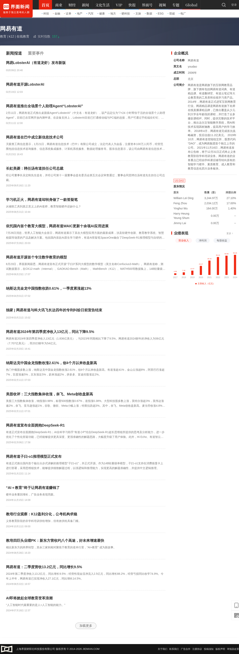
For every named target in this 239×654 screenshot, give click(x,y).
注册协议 (197, 649)
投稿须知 (209, 649)
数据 (148, 13)
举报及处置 (233, 649)
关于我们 (162, 649)
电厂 (182, 13)
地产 (78, 13)
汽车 (90, 13)
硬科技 (125, 13)
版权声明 (220, 649)
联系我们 (174, 649)
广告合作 (185, 649)
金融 (56, 13)
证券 (67, 13)
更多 (229, 233)
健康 (101, 13)
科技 (45, 13)
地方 (112, 13)
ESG (160, 13)
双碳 (171, 13)
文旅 (137, 13)
